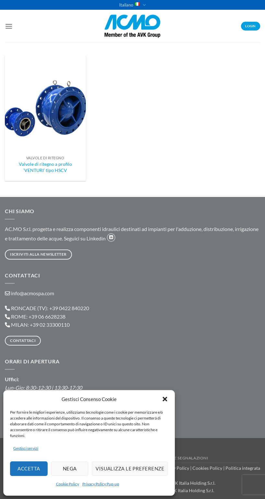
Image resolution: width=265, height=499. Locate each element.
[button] (165, 399)
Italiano (132, 5)
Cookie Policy (67, 483)
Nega (70, 468)
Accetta (29, 468)
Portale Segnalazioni (183, 458)
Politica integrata (242, 468)
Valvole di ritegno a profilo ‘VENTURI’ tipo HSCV (45, 167)
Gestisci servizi (25, 448)
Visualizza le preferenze (130, 468)
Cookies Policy (207, 468)
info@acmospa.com (32, 293)
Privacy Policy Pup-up (100, 483)
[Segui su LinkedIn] (111, 237)
